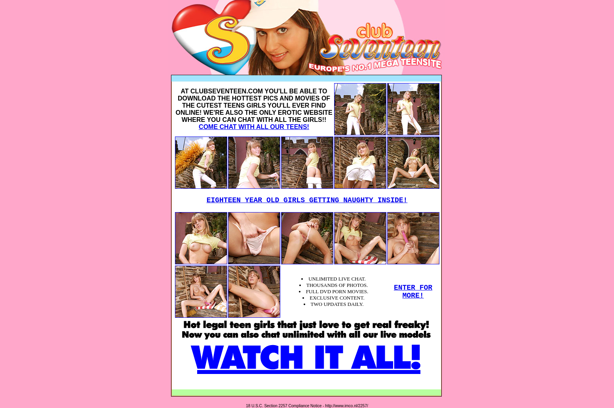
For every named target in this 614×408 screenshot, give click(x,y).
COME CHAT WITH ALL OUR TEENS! (254, 126)
